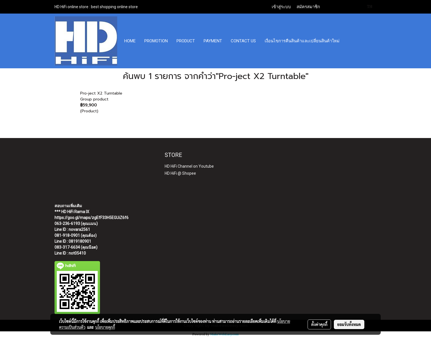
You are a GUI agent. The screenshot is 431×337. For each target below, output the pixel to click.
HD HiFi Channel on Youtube (189, 166)
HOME (130, 40)
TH (366, 7)
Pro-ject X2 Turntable (101, 93)
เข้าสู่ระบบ (281, 7)
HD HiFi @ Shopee (180, 173)
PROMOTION (156, 40)
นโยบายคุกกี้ (105, 327)
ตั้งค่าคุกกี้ (319, 324)
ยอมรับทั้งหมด (349, 324)
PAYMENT (213, 40)
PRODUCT (186, 40)
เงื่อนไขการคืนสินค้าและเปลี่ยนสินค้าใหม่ (302, 40)
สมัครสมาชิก (308, 7)
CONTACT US (243, 40)
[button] (349, 41)
